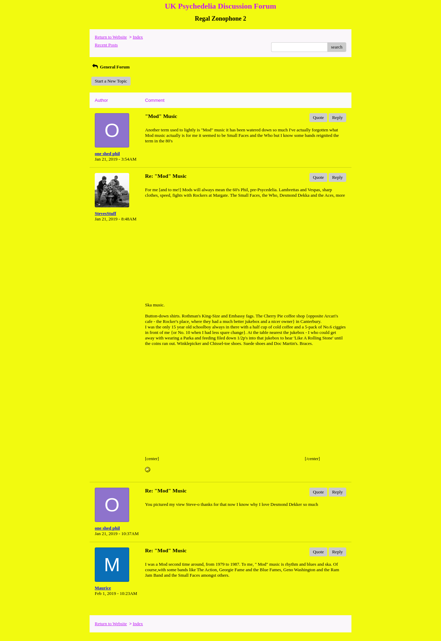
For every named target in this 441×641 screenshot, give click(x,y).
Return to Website (111, 37)
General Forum (110, 66)
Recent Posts (106, 44)
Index (138, 37)
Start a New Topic (111, 81)
